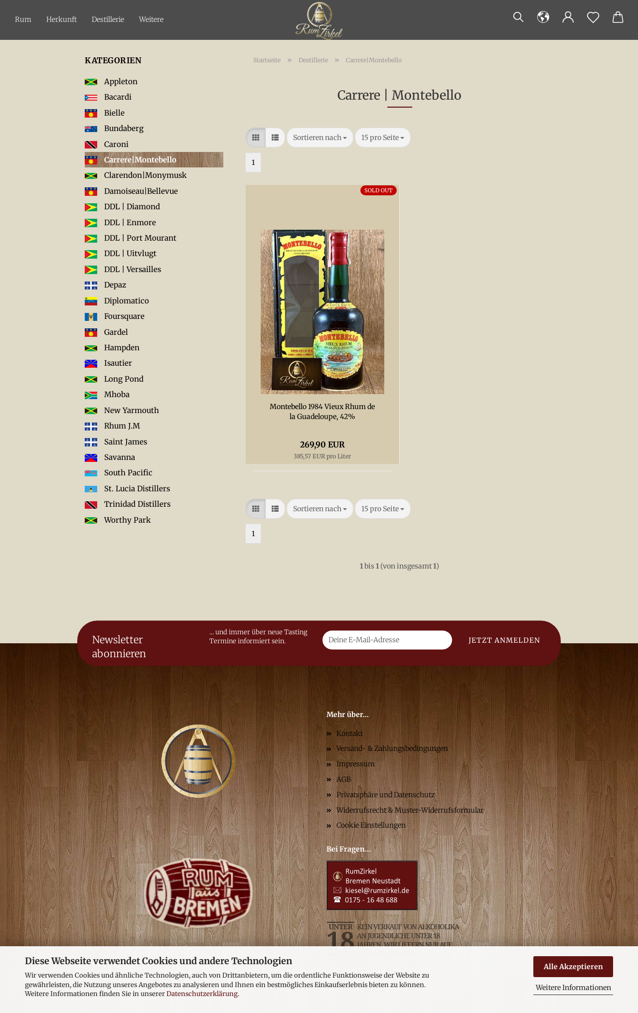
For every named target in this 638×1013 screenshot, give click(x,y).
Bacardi (108, 97)
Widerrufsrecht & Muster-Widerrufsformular (409, 810)
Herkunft (61, 19)
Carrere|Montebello (130, 159)
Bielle (105, 113)
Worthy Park (118, 520)
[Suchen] (518, 17)
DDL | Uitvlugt (121, 253)
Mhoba (107, 394)
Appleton (111, 81)
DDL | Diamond (122, 206)
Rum (23, 19)
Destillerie (108, 19)
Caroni (107, 144)
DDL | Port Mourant (130, 238)
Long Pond (114, 379)
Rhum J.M (112, 426)
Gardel (106, 332)
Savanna (110, 457)
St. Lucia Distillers (127, 488)
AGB (343, 779)
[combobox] (320, 137)
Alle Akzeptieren (573, 966)
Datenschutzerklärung (202, 994)
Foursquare (115, 316)
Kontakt (349, 733)
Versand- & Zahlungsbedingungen (392, 748)
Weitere (151, 19)
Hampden (112, 347)
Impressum (355, 763)
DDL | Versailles (123, 269)
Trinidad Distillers (127, 504)
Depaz (105, 284)
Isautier (108, 363)
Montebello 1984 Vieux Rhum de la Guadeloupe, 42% (322, 411)
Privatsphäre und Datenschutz (385, 794)
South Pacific (119, 472)
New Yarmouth (122, 410)
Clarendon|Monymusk (136, 175)
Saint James (116, 441)
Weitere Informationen (573, 987)
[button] (543, 17)
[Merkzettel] (593, 17)
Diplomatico (117, 300)
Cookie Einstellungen (371, 825)
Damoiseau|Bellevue (131, 191)
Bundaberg (114, 128)
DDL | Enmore (120, 222)
